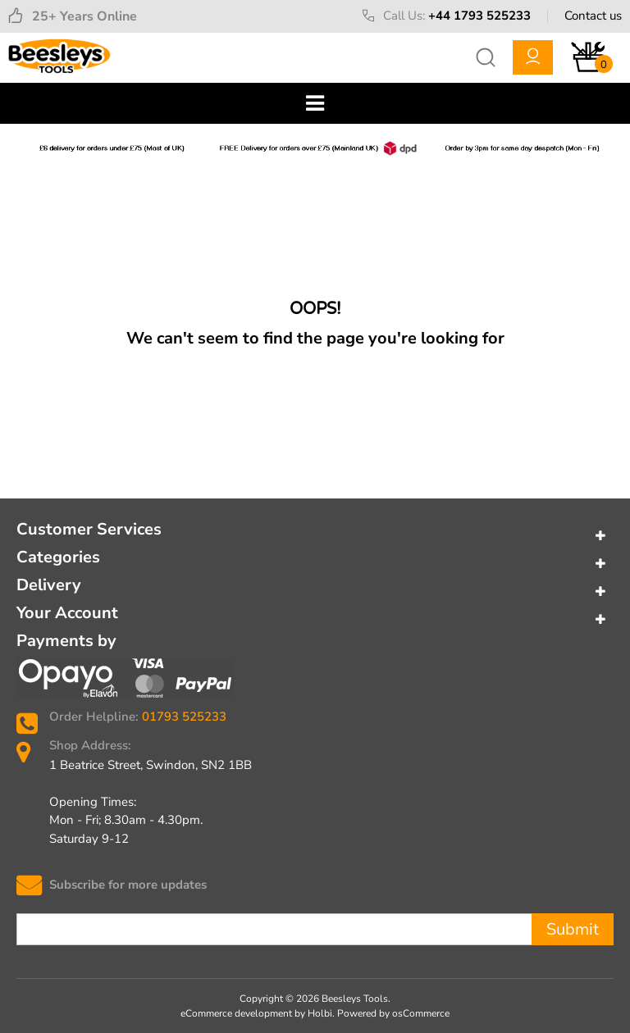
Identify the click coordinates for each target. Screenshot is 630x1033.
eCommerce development (236, 1013)
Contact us (593, 15)
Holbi (320, 1013)
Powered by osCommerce (393, 1013)
